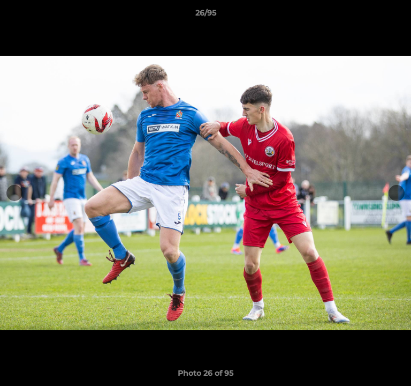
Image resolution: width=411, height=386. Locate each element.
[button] (398, 15)
